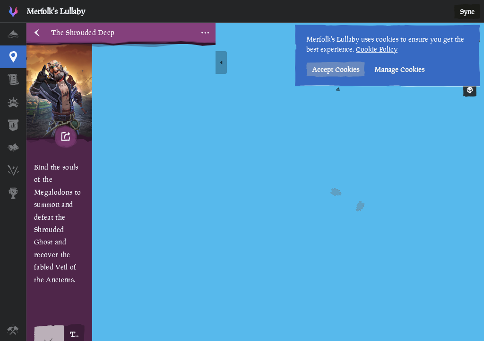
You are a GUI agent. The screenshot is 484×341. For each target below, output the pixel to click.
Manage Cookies (399, 69)
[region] (255, 182)
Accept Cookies (335, 69)
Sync (467, 12)
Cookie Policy (377, 49)
